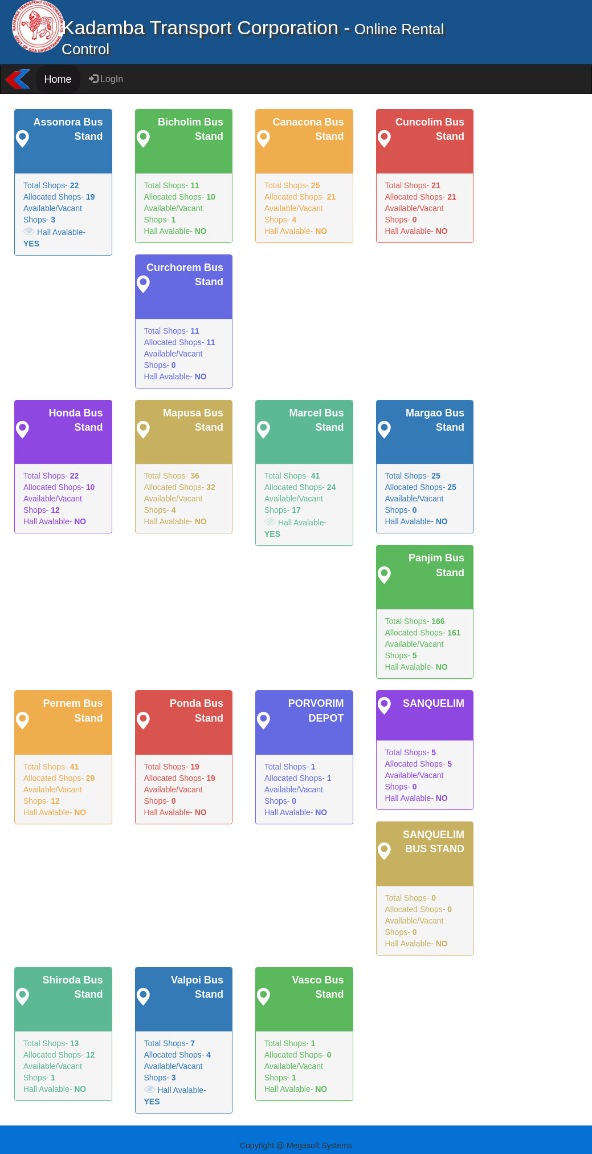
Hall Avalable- (54, 236)
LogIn (106, 79)
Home (58, 79)
